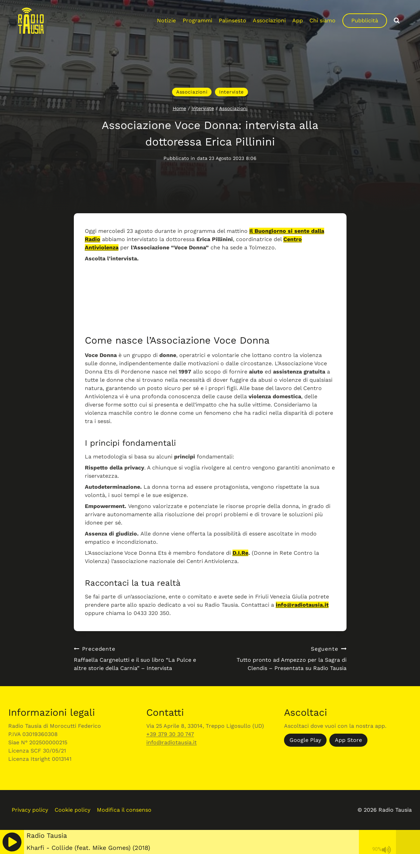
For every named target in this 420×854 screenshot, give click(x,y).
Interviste (231, 92)
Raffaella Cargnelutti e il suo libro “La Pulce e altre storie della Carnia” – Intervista (139, 658)
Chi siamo (322, 20)
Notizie (166, 20)
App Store (348, 740)
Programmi (197, 20)
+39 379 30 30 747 (170, 734)
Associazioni (269, 20)
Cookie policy (72, 810)
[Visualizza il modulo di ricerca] (396, 20)
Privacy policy (30, 810)
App (297, 20)
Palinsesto (232, 20)
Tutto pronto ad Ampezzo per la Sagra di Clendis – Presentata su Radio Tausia (281, 658)
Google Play (305, 740)
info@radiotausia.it (302, 605)
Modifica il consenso (124, 810)
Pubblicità (364, 20)
